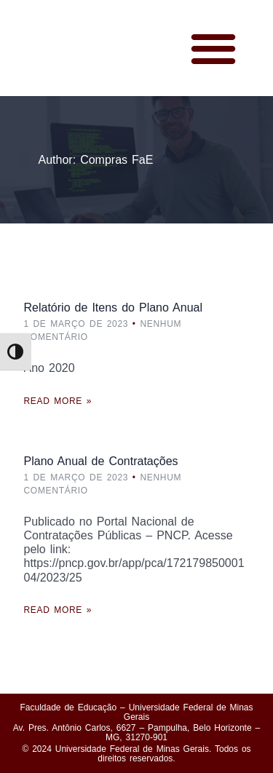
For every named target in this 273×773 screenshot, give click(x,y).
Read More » (58, 401)
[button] (214, 48)
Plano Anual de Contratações (101, 461)
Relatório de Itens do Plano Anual (113, 307)
